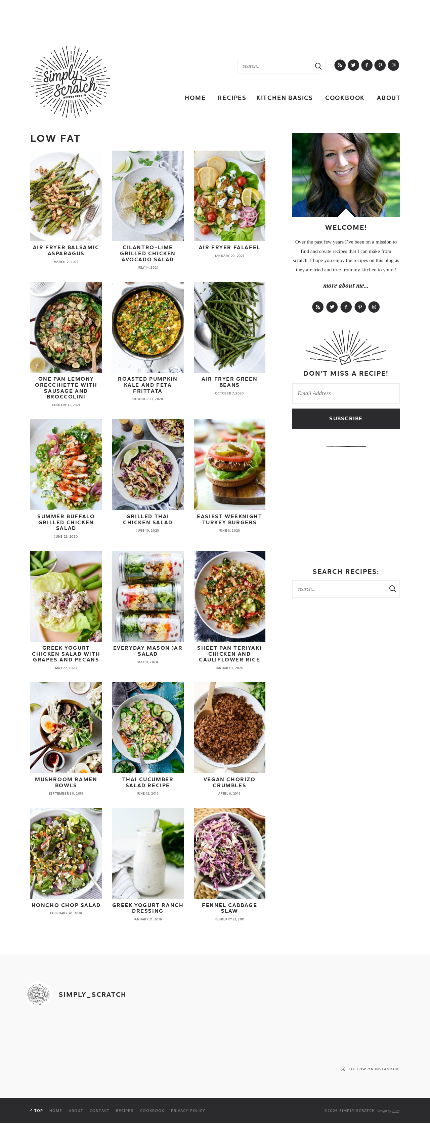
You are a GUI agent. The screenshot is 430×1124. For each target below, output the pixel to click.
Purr (395, 1111)
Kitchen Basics (284, 97)
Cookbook (345, 97)
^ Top (36, 1111)
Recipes (232, 97)
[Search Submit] (318, 66)
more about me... (346, 285)
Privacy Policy (188, 1111)
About (389, 97)
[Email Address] (346, 393)
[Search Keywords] (275, 66)
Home (195, 97)
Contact (100, 1111)
